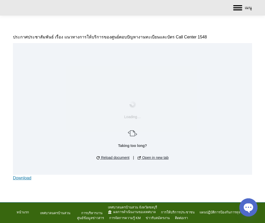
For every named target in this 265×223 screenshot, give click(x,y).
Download (22, 178)
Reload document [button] (113, 158)
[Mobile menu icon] (242, 7)
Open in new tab (153, 158)
